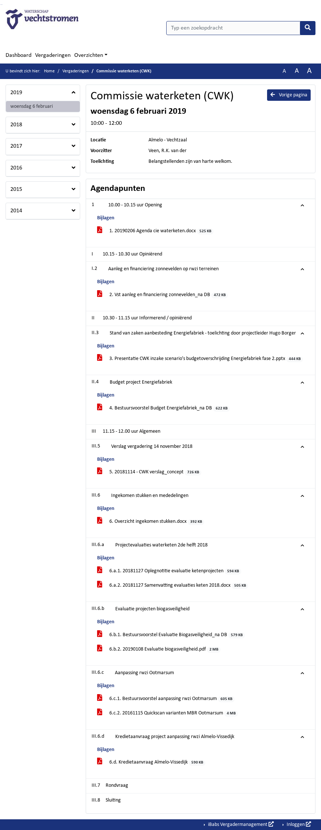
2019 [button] (16, 93)
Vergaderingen (53, 55)
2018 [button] (16, 125)
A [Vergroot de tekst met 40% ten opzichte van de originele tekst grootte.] (309, 71)
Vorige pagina (288, 95)
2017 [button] (16, 146)
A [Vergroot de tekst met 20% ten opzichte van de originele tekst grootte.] (297, 71)
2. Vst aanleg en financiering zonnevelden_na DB (162, 295)
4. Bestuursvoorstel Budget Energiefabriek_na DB (163, 408)
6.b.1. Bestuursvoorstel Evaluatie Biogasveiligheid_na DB (171, 635)
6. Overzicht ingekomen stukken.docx (150, 522)
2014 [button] (16, 211)
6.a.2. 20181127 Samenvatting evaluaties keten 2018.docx (172, 586)
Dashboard (18, 55)
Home (49, 71)
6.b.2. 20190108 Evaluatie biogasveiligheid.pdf (159, 649)
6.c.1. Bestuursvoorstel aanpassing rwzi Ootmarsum (166, 699)
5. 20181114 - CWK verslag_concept (149, 472)
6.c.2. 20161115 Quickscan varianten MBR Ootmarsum (167, 713)
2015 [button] (16, 189)
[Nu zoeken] (307, 28)
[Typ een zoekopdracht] (241, 28)
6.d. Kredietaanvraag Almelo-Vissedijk (151, 762)
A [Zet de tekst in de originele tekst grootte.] (284, 71)
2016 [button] (16, 168)
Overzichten (88, 55)
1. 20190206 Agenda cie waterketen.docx (155, 231)
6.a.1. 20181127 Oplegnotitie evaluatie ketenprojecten (169, 571)
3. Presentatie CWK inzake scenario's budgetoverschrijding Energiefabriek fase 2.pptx (200, 359)
